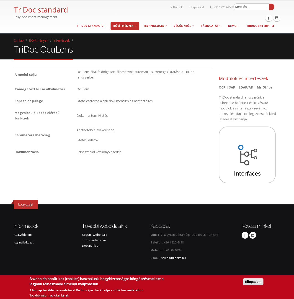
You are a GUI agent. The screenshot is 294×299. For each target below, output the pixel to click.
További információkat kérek (49, 295)
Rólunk (177, 7)
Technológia (155, 26)
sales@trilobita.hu (173, 258)
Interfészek (61, 40)
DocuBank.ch (91, 246)
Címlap (19, 40)
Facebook (268, 18)
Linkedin (276, 18)
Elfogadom (253, 282)
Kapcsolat (196, 7)
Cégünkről (184, 26)
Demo (234, 26)
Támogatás (211, 26)
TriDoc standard (91, 26)
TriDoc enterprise (260, 26)
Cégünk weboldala (94, 235)
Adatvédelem (23, 235)
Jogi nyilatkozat (24, 242)
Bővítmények (125, 26)
